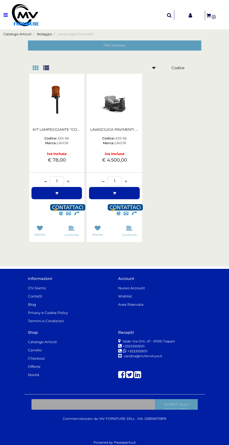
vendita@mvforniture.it (142, 356)
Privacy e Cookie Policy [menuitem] (48, 312)
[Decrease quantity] (45, 179)
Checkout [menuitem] (36, 358)
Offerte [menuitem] (34, 366)
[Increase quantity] (68, 181)
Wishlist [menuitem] (125, 296)
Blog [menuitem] (32, 304)
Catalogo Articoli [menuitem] (42, 342)
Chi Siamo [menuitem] (37, 288)
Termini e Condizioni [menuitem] (46, 321)
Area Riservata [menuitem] (131, 304)
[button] (68, 210)
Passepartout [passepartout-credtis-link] (125, 442)
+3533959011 (137, 351)
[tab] (38, 68)
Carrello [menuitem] (35, 350)
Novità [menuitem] (33, 375)
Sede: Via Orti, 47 (148, 341)
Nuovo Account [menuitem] (131, 288)
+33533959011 (134, 346)
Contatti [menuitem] (35, 296)
